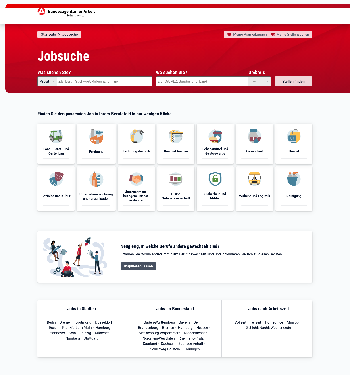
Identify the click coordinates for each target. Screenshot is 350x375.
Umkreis (256, 72)
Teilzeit (255, 322)
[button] (56, 144)
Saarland (150, 344)
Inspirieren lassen (138, 266)
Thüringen (192, 349)
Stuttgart (91, 338)
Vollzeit (240, 322)
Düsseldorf (103, 322)
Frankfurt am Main (77, 328)
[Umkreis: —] (259, 81)
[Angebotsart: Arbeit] (47, 81)
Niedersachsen (195, 333)
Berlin (51, 322)
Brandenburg (148, 328)
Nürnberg (72, 338)
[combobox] (104, 81)
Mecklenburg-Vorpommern (159, 333)
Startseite (48, 34)
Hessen (202, 328)
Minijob (293, 322)
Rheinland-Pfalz (191, 338)
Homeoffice (274, 322)
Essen (53, 328)
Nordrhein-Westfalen (159, 338)
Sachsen (168, 344)
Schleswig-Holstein (165, 349)
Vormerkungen (250, 34)
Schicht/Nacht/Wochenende (268, 328)
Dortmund (83, 322)
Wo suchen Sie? (171, 72)
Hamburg (103, 328)
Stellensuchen (293, 34)
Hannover (57, 333)
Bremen (66, 322)
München (102, 333)
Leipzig (85, 333)
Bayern (184, 322)
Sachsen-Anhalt (190, 344)
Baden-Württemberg (159, 322)
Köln (72, 333)
